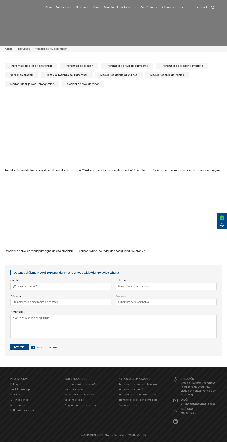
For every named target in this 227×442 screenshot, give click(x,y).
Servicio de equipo (20, 389)
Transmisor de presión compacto (182, 66)
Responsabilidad (74, 399)
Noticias (15, 394)
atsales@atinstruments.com (198, 403)
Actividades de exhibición (79, 394)
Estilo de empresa (75, 389)
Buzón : (16, 296)
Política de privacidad (47, 347)
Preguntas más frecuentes (80, 405)
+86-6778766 (188, 413)
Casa (8, 49)
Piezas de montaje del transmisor (66, 75)
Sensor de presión (21, 75)
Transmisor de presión (79, 66)
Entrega (15, 384)
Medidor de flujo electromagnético (32, 84)
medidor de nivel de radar (51, 49)
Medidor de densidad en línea (118, 75)
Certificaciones (19, 399)
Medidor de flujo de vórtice (167, 75)
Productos (23, 49)
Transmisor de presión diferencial (31, 66)
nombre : (15, 280)
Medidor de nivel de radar (83, 84)
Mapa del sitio (18, 405)
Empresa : (122, 296)
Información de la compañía (81, 384)
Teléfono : (122, 280)
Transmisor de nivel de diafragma (127, 66)
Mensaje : (17, 312)
